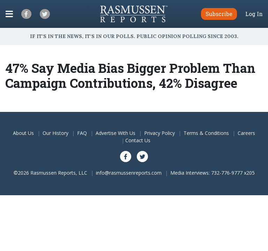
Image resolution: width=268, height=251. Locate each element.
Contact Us (137, 140)
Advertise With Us (115, 133)
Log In (254, 14)
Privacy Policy (159, 133)
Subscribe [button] (219, 13)
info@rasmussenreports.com (129, 172)
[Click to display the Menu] (9, 14)
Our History (55, 133)
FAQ (82, 133)
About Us (23, 133)
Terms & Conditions (206, 133)
